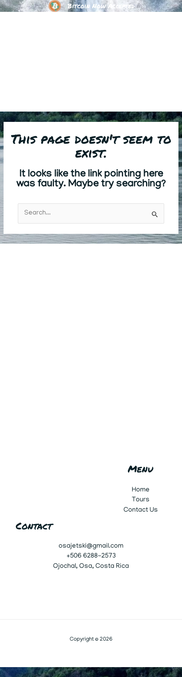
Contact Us (140, 510)
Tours (141, 500)
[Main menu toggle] (165, 62)
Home (141, 490)
